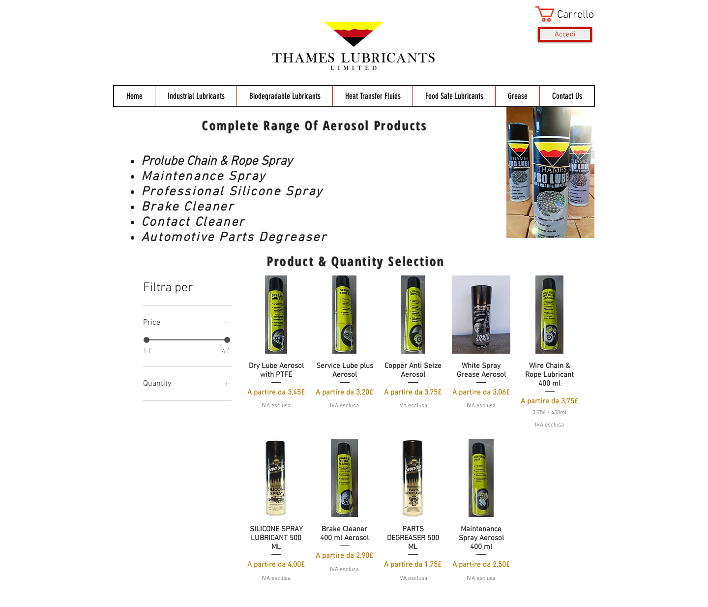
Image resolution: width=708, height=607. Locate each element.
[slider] (146, 340)
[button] (563, 14)
